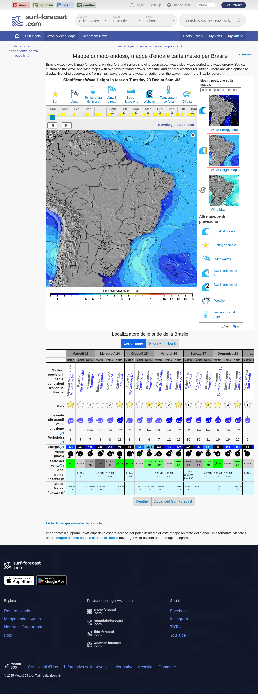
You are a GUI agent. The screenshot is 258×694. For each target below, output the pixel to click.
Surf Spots (33, 36)
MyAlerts (215, 36)
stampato (245, 54)
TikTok (176, 627)
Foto (8, 635)
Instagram (179, 619)
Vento (74, 101)
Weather (214, 300)
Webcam (150, 101)
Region (116, 16)
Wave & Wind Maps (61, 36)
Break (149, 16)
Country (82, 16)
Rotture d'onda (17, 611)
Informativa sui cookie (132, 667)
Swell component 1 (219, 272)
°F (238, 327)
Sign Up (155, 5)
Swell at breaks (219, 231)
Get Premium (233, 5)
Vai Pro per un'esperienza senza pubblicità (22, 50)
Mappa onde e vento (22, 619)
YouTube (178, 635)
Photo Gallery (193, 36)
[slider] (52, 117)
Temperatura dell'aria (168, 99)
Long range (133, 343)
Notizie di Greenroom (23, 627)
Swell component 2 (219, 286)
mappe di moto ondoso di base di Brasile (87, 538)
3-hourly (154, 343)
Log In (139, 5)
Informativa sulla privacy (86, 667)
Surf (55, 101)
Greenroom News (94, 36)
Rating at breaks (219, 245)
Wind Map (218, 209)
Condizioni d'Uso (43, 667)
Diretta (187, 101)
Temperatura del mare (93, 99)
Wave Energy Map (224, 130)
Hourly (171, 343)
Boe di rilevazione (131, 99)
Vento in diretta (112, 99)
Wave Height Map (224, 170)
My (235, 36)
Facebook (179, 611)
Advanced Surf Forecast (173, 501)
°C (227, 327)
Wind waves (217, 259)
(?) (62, 433)
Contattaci (167, 667)
